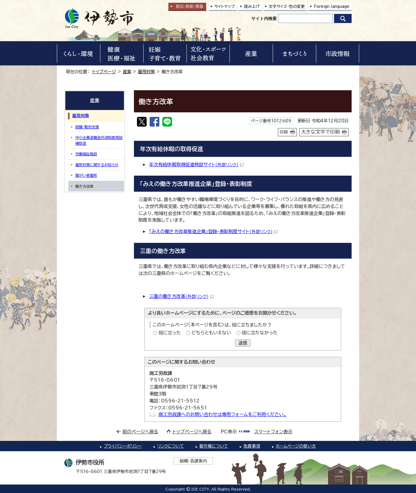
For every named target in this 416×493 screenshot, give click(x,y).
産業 (127, 71)
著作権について (213, 446)
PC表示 (229, 431)
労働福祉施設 (86, 154)
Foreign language (331, 6)
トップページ (104, 71)
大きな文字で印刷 (320, 131)
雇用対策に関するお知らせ (97, 165)
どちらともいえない (211, 332)
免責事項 (251, 446)
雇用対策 (146, 71)
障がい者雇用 (86, 175)
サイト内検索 (264, 18)
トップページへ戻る (192, 431)
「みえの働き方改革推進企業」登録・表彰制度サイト (213, 231)
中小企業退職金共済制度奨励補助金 (98, 140)
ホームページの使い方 (296, 446)
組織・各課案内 (193, 461)
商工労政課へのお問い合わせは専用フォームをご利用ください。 (222, 414)
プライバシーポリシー (123, 446)
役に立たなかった (260, 332)
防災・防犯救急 (189, 6)
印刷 (284, 132)
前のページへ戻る (140, 431)
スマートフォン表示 (273, 431)
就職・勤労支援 (87, 127)
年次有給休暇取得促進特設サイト (196, 164)
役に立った (169, 332)
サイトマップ (224, 6)
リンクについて (170, 446)
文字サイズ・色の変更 (287, 6)
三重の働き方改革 (181, 296)
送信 (242, 343)
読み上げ (252, 6)
